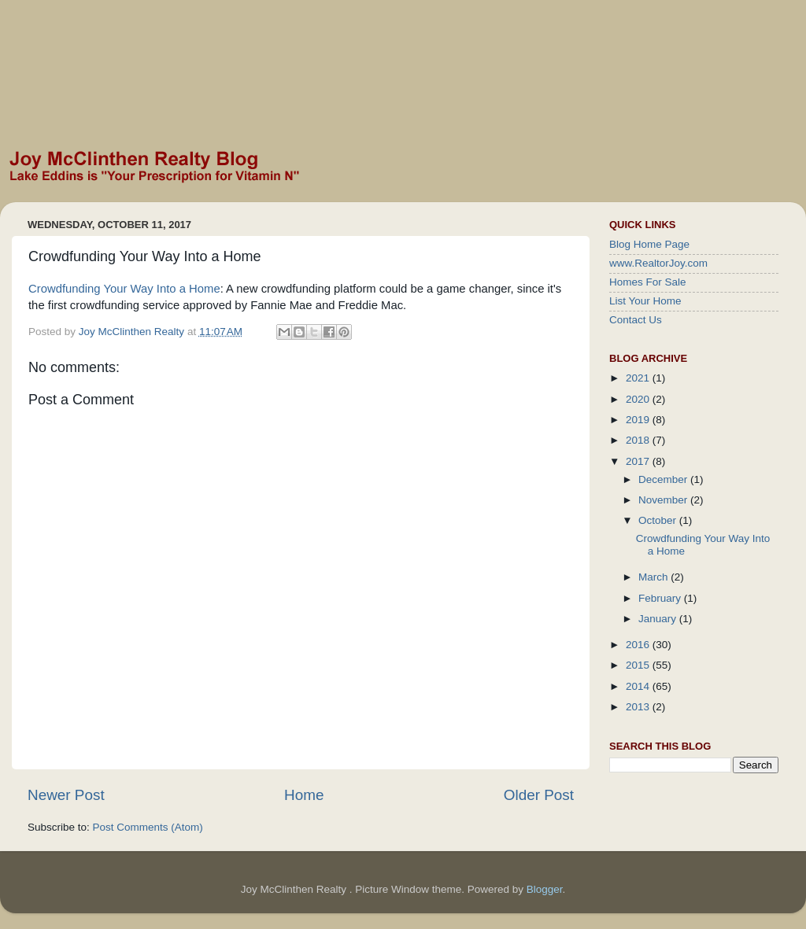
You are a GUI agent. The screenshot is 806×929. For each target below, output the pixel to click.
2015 (639, 665)
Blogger (545, 889)
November (664, 500)
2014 (639, 686)
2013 (639, 707)
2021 (639, 378)
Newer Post (66, 795)
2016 (639, 645)
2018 (639, 440)
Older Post (539, 795)
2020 (639, 399)
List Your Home (645, 301)
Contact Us (635, 320)
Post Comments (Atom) (148, 827)
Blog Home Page (649, 244)
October (658, 520)
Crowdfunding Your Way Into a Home (124, 288)
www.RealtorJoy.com (658, 263)
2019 (639, 420)
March (654, 577)
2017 (639, 461)
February (661, 598)
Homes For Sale (647, 282)
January (658, 619)
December (664, 479)
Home (304, 795)
